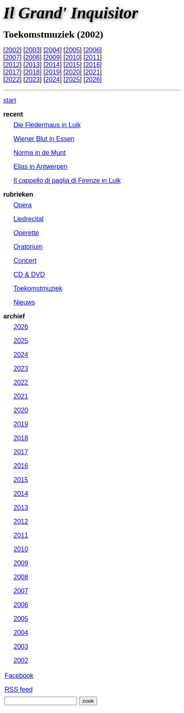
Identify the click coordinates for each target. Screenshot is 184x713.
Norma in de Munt (40, 152)
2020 (72, 72)
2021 (92, 72)
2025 (72, 79)
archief (14, 316)
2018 (32, 72)
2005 (72, 50)
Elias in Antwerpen (41, 166)
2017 (12, 72)
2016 (92, 64)
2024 (52, 79)
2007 (12, 57)
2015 (72, 64)
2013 (32, 64)
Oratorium (28, 246)
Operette (26, 232)
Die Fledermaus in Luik (47, 124)
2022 (12, 79)
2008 (32, 57)
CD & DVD (29, 274)
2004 (52, 50)
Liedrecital (28, 218)
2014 (52, 64)
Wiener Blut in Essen (44, 138)
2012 (12, 64)
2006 (92, 50)
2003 (32, 50)
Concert (25, 260)
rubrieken (18, 194)
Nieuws (24, 302)
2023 (32, 79)
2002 (12, 50)
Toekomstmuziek (38, 288)
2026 (92, 79)
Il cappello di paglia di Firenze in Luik (67, 180)
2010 (72, 57)
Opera (23, 205)
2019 (52, 72)
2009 (52, 57)
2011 (92, 57)
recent (13, 114)
